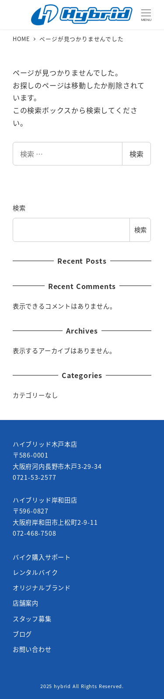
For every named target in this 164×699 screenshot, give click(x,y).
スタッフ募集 (32, 618)
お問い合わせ (32, 649)
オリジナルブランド (42, 587)
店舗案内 (25, 603)
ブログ (22, 634)
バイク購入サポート (42, 557)
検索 (136, 153)
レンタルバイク (35, 572)
